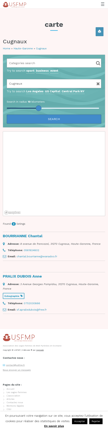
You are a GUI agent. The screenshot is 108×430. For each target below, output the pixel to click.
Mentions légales (15, 406)
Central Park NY (73, 91)
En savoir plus (54, 426)
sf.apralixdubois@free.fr (32, 309)
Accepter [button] (79, 421)
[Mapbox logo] (12, 212)
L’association (13, 396)
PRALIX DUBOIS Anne (22, 276)
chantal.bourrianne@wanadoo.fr (37, 256)
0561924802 (31, 250)
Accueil (10, 389)
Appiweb (40, 350)
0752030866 (32, 303)
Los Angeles (35, 91)
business (42, 70)
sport (30, 70)
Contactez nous (15, 402)
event (54, 70)
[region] (54, 173)
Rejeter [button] (96, 421)
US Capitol (52, 91)
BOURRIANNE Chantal (22, 236)
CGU (9, 409)
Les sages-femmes (17, 392)
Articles (10, 399)
